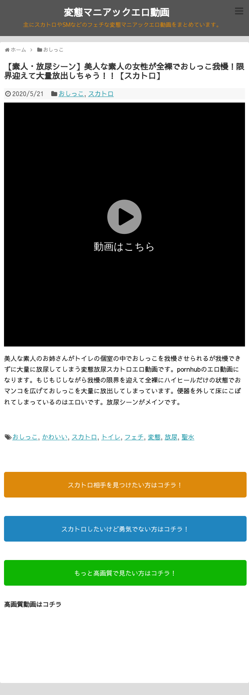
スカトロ (101, 93)
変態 (154, 436)
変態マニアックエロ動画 (116, 12)
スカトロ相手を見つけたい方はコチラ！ (125, 484)
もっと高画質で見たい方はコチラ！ (125, 572)
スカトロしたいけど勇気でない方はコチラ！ (125, 528)
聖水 (187, 436)
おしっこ (71, 93)
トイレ (110, 436)
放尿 (171, 436)
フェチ (134, 436)
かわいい (55, 436)
